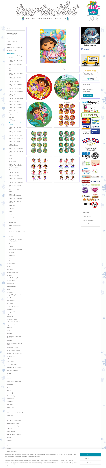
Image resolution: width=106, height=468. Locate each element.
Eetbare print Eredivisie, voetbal (16, 85)
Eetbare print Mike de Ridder (15, 201)
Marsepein (10, 269)
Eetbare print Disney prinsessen (15, 78)
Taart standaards (12, 364)
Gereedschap (11, 300)
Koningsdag (10, 398)
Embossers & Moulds (13, 350)
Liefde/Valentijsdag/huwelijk (17, 231)
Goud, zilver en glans (13, 278)
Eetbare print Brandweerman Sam (15, 194)
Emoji (10, 211)
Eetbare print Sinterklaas (16, 148)
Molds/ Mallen (11, 280)
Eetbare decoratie (12, 272)
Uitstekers (10, 292)
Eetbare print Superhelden (12, 95)
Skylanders (12, 117)
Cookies (9, 327)
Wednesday (12, 255)
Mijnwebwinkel (70, 464)
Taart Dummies (11, 361)
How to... (9, 437)
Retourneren (11, 431)
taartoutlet (85, 49)
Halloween (10, 384)
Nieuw (9, 44)
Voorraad (10, 443)
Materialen (10, 303)
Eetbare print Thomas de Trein (16, 152)
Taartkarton (10, 298)
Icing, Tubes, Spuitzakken (14, 295)
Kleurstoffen (10, 275)
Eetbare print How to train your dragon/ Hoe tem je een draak (15, 165)
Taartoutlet (10, 39)
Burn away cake (12, 50)
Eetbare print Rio (14, 172)
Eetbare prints (11, 53)
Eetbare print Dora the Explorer (15, 123)
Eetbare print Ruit (14, 175)
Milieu (9, 446)
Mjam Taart (10, 407)
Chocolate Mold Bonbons (14, 322)
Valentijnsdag (11, 396)
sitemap (48, 464)
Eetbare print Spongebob (16, 182)
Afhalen (9, 428)
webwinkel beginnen (57, 464)
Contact (9, 440)
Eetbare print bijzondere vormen (16, 73)
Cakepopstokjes (12, 312)
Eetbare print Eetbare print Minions (15, 132)
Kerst (10, 155)
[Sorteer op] (65, 68)
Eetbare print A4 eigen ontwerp (15, 60)
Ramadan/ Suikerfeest (15, 249)
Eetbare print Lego (14, 101)
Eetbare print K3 (13, 110)
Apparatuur (10, 410)
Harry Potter (12, 222)
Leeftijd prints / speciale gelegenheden (15, 240)
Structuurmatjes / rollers (14, 359)
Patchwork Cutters (12, 347)
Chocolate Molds (12, 319)
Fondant (9, 266)
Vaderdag (10, 401)
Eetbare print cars (14, 81)
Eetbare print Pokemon (15, 198)
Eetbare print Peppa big (15, 138)
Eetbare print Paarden (15, 104)
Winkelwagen (88, 95)
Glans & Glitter (11, 286)
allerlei (10, 246)
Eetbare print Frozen (15, 88)
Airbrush (9, 330)
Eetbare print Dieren (14, 141)
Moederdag (10, 404)
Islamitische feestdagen (14, 381)
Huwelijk (9, 340)
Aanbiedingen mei (12, 41)
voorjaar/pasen (11, 393)
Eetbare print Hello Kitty (15, 107)
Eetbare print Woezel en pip (16, 179)
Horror (10, 236)
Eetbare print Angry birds (16, 91)
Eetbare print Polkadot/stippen (13, 144)
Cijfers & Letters (12, 325)
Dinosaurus (12, 261)
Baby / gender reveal (15, 225)
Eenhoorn (11, 208)
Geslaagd (11, 252)
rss (51, 464)
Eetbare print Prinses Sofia (15, 186)
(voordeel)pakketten (13, 370)
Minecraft (11, 234)
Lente (9, 390)
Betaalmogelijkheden (13, 423)
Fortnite (11, 214)
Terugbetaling (11, 454)
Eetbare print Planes (15, 170)
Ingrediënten (11, 263)
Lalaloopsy (12, 120)
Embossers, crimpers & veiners (14, 336)
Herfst (9, 376)
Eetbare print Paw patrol (16, 135)
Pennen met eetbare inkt (14, 353)
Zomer (9, 379)
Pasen (10, 244)
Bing (10, 228)
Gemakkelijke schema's (14, 434)
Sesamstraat (12, 161)
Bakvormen (10, 283)
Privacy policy (11, 451)
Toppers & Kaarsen (12, 306)
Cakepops (10, 309)
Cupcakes (10, 333)
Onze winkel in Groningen (14, 47)
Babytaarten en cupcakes (14, 367)
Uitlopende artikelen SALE (15, 413)
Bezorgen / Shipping (13, 426)
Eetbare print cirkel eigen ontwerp (16, 56)
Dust (8, 289)
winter (9, 373)
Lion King (11, 219)
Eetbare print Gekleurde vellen (16, 190)
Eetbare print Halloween (16, 98)
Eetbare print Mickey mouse (15, 113)
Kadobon (10, 415)
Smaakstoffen (11, 356)
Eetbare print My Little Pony (15, 127)
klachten (9, 448)
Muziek (11, 258)
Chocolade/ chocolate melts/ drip (13, 315)
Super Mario (12, 205)
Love (10, 158)
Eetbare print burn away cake (16, 69)
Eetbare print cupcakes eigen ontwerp (15, 65)
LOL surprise (12, 217)
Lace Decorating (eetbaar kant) (14, 343)
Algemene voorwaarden (14, 420)
